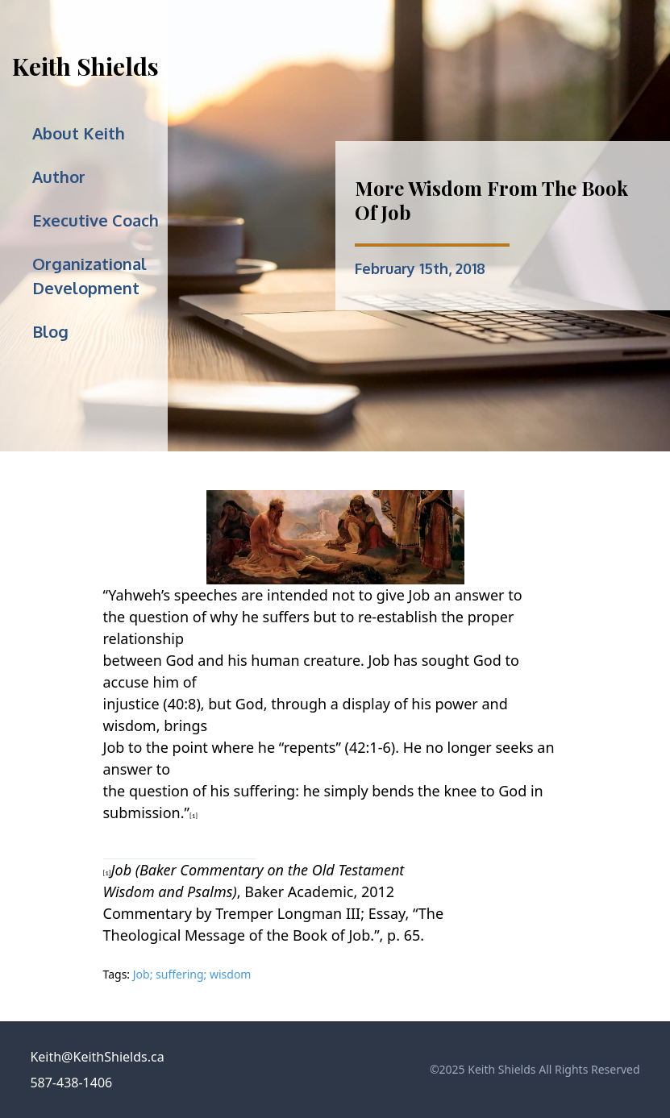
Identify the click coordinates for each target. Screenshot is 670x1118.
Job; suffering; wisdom (192, 974)
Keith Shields (85, 66)
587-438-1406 (71, 1082)
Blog (50, 331)
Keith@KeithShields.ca (97, 1057)
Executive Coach (95, 220)
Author (58, 176)
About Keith (78, 133)
